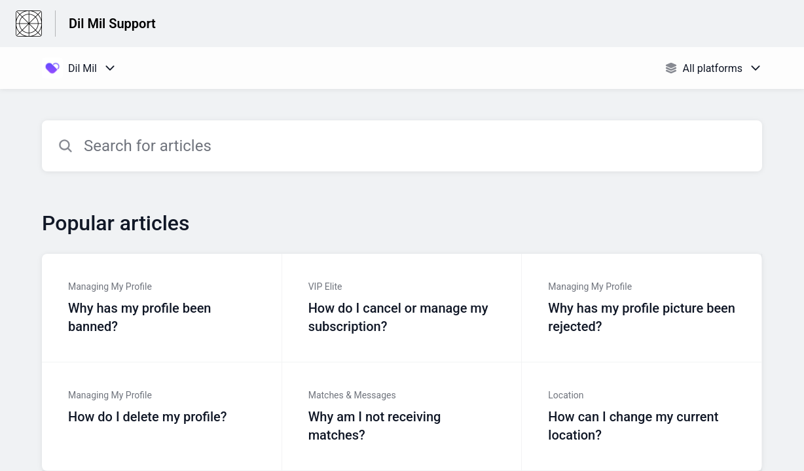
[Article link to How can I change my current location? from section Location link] (642, 416)
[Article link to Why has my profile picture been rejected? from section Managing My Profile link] (642, 308)
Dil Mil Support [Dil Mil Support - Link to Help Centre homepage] (112, 23)
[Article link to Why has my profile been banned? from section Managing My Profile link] (162, 308)
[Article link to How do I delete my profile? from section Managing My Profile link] (162, 416)
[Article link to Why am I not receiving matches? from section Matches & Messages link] (402, 416)
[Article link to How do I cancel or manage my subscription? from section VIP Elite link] (402, 308)
